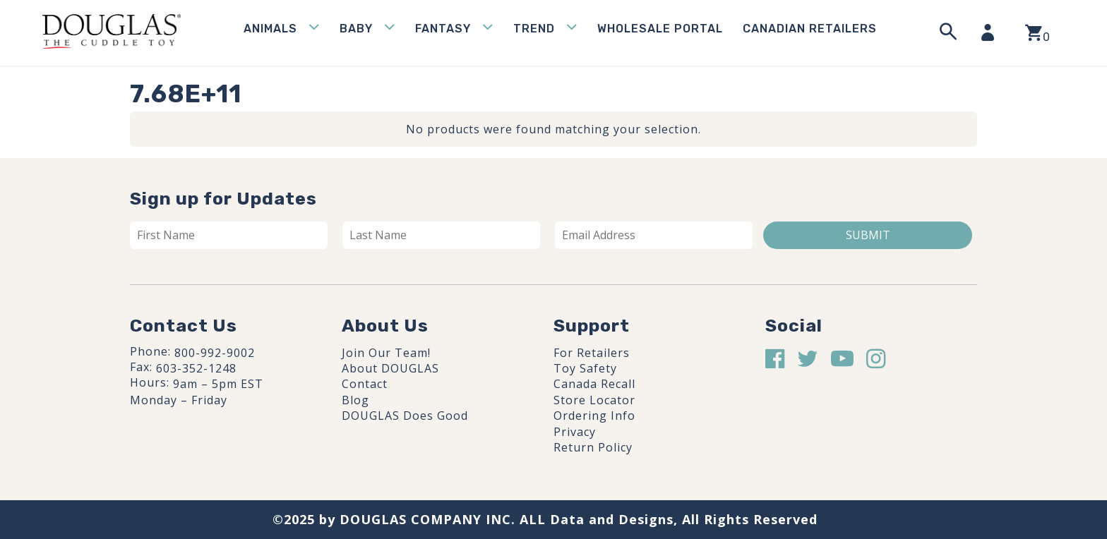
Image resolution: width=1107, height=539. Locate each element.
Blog (355, 400)
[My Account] (992, 32)
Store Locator (594, 400)
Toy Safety (585, 368)
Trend (534, 28)
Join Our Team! (386, 353)
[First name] (229, 235)
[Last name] (441, 235)
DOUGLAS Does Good (405, 415)
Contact (365, 384)
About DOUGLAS (390, 368)
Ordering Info (594, 415)
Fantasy (443, 28)
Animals (270, 28)
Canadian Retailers (810, 28)
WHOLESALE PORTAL (660, 28)
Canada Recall (594, 384)
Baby (356, 28)
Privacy (575, 432)
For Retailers (592, 353)
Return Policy (593, 447)
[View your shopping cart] (1037, 33)
